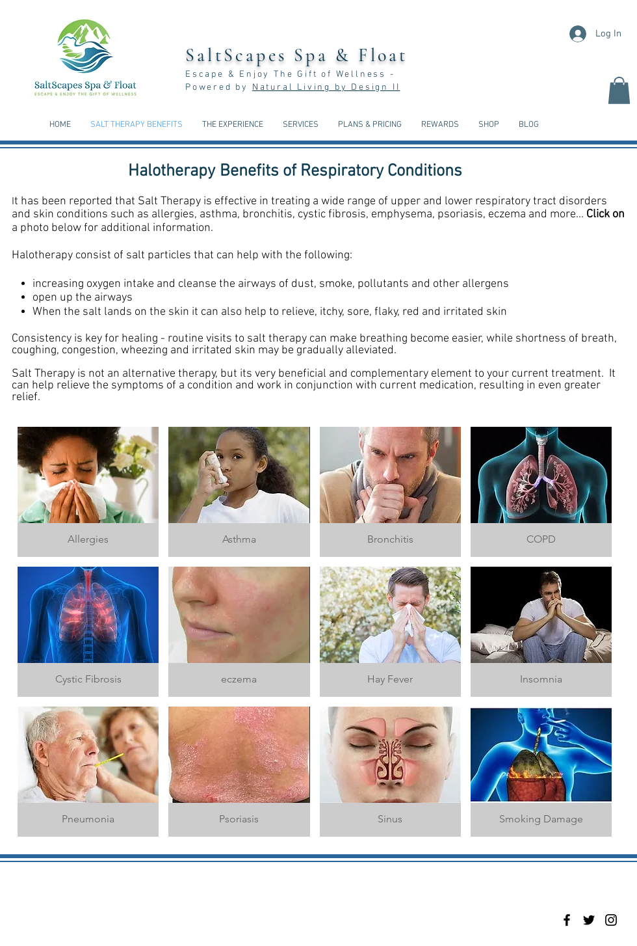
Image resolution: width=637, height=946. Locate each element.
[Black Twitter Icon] (589, 920)
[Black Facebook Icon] (567, 920)
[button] (619, 90)
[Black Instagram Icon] (611, 920)
